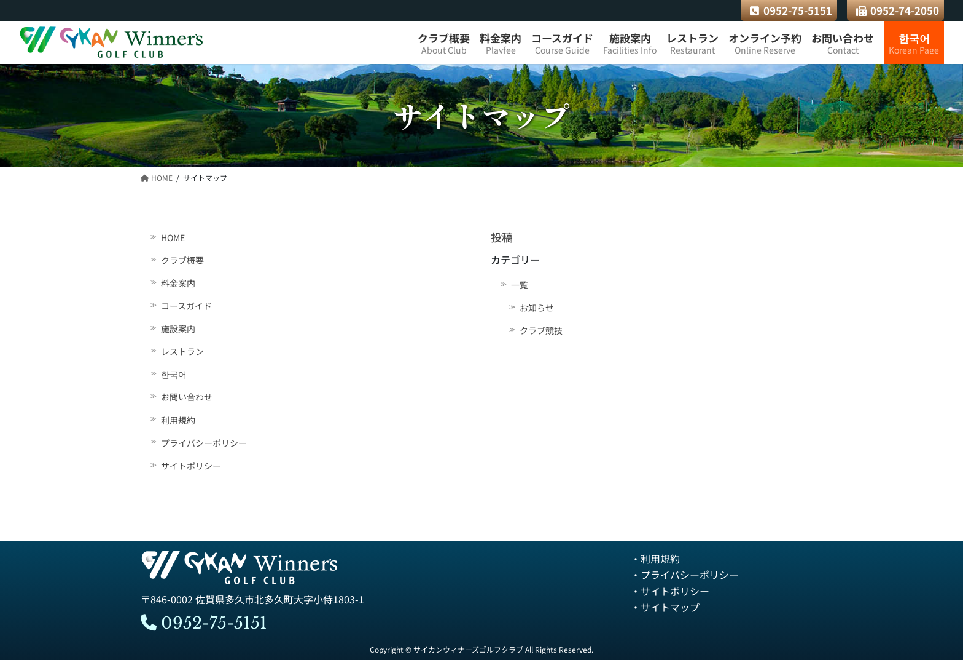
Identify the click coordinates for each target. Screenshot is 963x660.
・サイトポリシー (670, 591)
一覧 (519, 285)
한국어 (174, 374)
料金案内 (178, 283)
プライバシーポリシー (204, 443)
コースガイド (186, 306)
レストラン (182, 351)
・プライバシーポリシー (685, 574)
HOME (173, 237)
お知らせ (537, 307)
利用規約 (178, 420)
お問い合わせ (186, 397)
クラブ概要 (182, 260)
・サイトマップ (665, 607)
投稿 (502, 237)
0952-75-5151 (791, 10)
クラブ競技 (541, 330)
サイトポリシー (191, 465)
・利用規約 (655, 558)
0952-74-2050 (898, 10)
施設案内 (178, 328)
